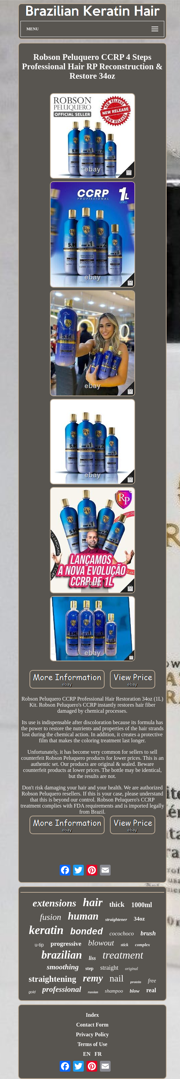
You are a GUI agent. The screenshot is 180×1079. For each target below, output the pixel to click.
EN (87, 1054)
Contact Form (92, 1025)
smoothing (62, 967)
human (83, 916)
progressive (66, 943)
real (151, 990)
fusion (50, 917)
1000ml (141, 904)
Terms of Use (92, 1044)
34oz (139, 919)
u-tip (39, 944)
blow (134, 991)
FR (98, 1054)
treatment (123, 955)
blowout (101, 942)
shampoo (114, 991)
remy (93, 978)
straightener (116, 919)
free (152, 980)
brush (148, 933)
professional (61, 989)
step (89, 968)
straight (109, 967)
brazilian (62, 955)
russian (93, 992)
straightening (52, 978)
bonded (86, 932)
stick (124, 944)
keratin (46, 930)
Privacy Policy (92, 1034)
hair (93, 902)
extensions (54, 902)
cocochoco (122, 933)
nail (117, 978)
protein (135, 982)
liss (92, 958)
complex (142, 944)
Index (92, 1015)
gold (32, 992)
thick (117, 904)
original (131, 968)
